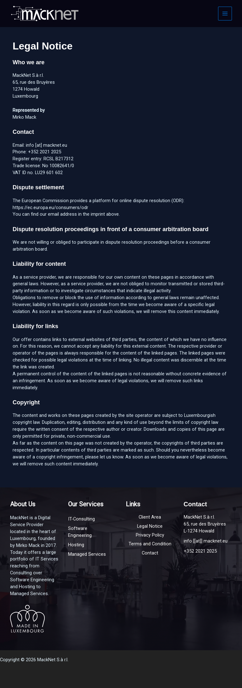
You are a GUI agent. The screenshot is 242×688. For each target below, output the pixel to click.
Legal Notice (150, 526)
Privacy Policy (150, 535)
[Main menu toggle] (225, 13)
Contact (150, 553)
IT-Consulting (81, 519)
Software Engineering (80, 532)
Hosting (76, 545)
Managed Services (87, 554)
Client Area (150, 517)
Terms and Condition (150, 544)
